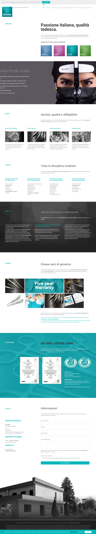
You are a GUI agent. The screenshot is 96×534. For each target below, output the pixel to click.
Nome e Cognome (45, 420)
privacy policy (84, 450)
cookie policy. (73, 532)
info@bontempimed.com (10, 450)
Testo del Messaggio (45, 439)
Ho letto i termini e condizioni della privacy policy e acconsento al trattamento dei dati (61, 458)
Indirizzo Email (44, 433)
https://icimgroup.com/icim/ (71, 388)
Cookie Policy (77, 522)
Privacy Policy (71, 522)
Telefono (43, 427)
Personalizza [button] (80, 532)
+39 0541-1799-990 (13, 440)
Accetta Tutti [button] (88, 532)
